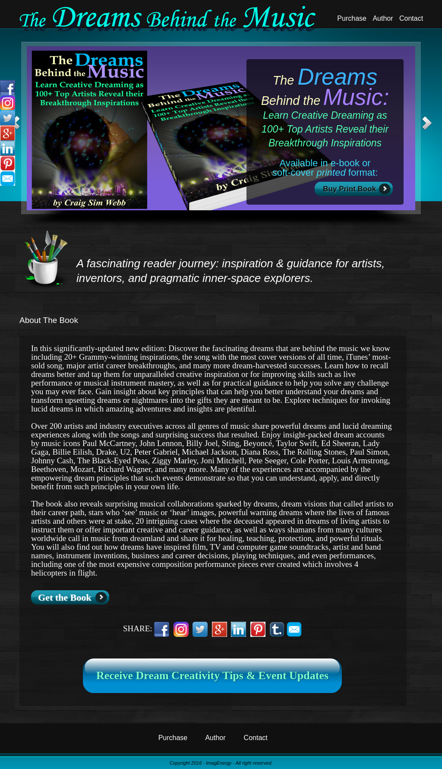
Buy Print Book (349, 189)
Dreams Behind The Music (168, 19)
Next (427, 123)
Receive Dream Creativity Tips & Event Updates (212, 675)
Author (383, 18)
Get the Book (64, 597)
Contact (411, 18)
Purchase (351, 18)
